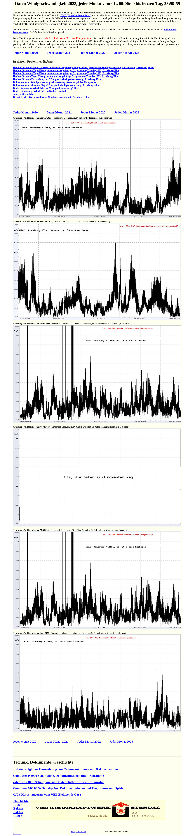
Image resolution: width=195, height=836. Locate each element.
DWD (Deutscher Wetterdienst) (75, 15)
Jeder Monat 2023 (126, 52)
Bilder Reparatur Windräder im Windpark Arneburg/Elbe (45, 88)
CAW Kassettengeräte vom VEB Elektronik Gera (47, 794)
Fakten (18, 808)
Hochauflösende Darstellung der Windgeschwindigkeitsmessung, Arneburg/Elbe (57, 79)
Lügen (17, 815)
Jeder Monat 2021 (59, 52)
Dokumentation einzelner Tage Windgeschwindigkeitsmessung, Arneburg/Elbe (56, 85)
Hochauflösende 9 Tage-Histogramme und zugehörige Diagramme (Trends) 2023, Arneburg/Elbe (66, 73)
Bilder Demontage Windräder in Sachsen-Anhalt (40, 91)
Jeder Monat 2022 (93, 52)
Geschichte (21, 801)
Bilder (17, 805)
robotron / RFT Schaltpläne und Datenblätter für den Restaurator (58, 782)
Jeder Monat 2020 (25, 52)
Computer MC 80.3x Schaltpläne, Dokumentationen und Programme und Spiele (68, 788)
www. (73, 832)
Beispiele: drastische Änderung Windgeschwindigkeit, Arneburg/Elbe (51, 97)
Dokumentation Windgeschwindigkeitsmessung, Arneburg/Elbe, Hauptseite (54, 82)
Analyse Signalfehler (24, 94)
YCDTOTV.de (81, 832)
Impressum (17, 834)
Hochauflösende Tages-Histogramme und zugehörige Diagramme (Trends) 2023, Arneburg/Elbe (66, 76)
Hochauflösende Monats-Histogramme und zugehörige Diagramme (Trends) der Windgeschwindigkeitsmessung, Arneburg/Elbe (83, 67)
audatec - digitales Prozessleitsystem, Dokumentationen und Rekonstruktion (65, 769)
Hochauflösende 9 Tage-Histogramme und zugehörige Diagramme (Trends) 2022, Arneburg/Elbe (66, 70)
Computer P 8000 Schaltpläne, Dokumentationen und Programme (58, 775)
